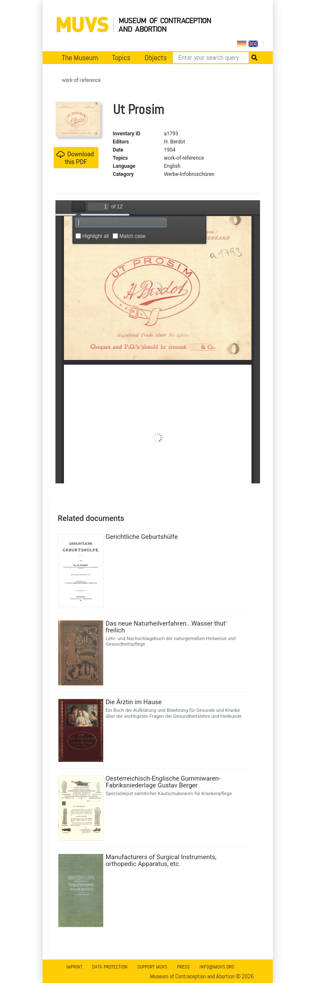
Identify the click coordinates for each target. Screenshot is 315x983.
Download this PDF (75, 157)
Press (183, 966)
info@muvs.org (216, 966)
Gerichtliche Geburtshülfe (142, 536)
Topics (121, 58)
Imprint (74, 966)
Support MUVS (152, 966)
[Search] (211, 57)
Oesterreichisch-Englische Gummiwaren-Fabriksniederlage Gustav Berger (163, 782)
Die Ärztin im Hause (134, 702)
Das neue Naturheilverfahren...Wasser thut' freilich (166, 627)
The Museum (80, 58)
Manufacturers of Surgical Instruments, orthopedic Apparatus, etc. (161, 860)
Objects (155, 58)
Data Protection (109, 966)
